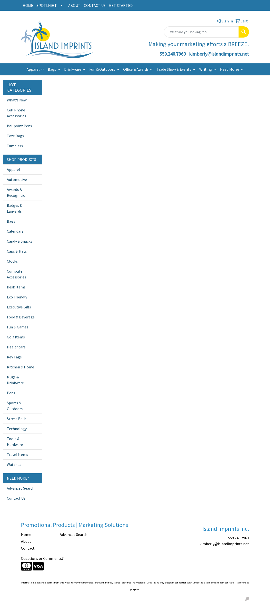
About (26, 541)
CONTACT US (95, 5)
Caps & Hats (17, 251)
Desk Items (16, 287)
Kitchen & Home (20, 367)
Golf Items (16, 337)
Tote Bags (15, 135)
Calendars (15, 231)
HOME (28, 5)
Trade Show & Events (174, 69)
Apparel (33, 69)
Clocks (12, 261)
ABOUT (74, 5)
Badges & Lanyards (14, 208)
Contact (28, 548)
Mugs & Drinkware (15, 380)
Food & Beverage (21, 317)
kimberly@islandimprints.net (219, 54)
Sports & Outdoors (15, 405)
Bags (52, 69)
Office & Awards (136, 69)
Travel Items (17, 454)
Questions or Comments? (42, 558)
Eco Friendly (17, 297)
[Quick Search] (201, 32)
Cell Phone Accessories (16, 113)
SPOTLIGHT (47, 5)
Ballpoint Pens (19, 125)
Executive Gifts (19, 307)
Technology (17, 428)
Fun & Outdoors (102, 69)
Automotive (17, 179)
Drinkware (72, 69)
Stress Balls (17, 418)
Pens (11, 392)
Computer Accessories (16, 274)
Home (26, 534)
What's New (17, 100)
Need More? (230, 69)
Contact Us (16, 498)
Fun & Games (17, 327)
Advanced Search (20, 488)
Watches (14, 464)
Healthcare (16, 347)
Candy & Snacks (19, 241)
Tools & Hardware (15, 441)
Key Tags (14, 357)
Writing (205, 69)
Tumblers (15, 145)
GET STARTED (121, 5)
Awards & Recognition (17, 192)
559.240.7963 (173, 54)
